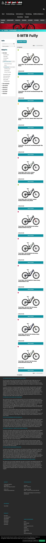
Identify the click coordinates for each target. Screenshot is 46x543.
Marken (2, 22)
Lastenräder (6, 54)
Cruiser (5, 59)
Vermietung (29, 14)
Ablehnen (36, 540)
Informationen (20, 14)
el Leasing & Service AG (28, 526)
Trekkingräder (6, 81)
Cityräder (5, 56)
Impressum (26, 528)
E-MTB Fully (19, 30)
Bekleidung (24, 20)
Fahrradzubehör (10, 20)
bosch (25, 521)
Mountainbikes (6, 76)
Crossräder (5, 58)
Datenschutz (26, 530)
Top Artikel (36, 20)
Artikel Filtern (22, 41)
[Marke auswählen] (8, 46)
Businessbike (26, 523)
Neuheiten (42, 20)
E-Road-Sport (6, 70)
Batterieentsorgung (28, 533)
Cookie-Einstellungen (28, 540)
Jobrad (25, 524)
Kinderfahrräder (7, 74)
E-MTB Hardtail (7, 68)
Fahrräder (3, 20)
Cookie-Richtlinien (31, 538)
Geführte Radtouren (38, 14)
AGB (25, 531)
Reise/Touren (6, 77)
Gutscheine (20, 17)
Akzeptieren (42, 540)
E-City (5, 65)
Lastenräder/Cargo (8, 63)
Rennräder (5, 79)
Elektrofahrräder (12, 30)
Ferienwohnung (10, 14)
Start (3, 14)
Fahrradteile (17, 20)
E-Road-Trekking (7, 72)
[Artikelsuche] (44, 9)
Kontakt (27, 17)
